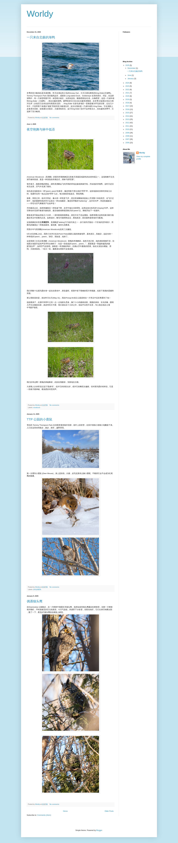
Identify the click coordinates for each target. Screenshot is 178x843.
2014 (127, 116)
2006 (127, 143)
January (130, 79)
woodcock (36, 407)
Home (65, 811)
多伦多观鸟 (37, 589)
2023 (127, 86)
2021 (127, 93)
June (129, 75)
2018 (127, 103)
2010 (127, 129)
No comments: (55, 117)
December (131, 68)
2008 (127, 136)
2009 (127, 133)
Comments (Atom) (44, 815)
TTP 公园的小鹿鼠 (39, 419)
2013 (127, 119)
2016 (127, 109)
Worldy (142, 153)
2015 (127, 113)
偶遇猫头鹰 (34, 601)
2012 (127, 123)
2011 (127, 126)
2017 (127, 106)
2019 (127, 99)
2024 (127, 83)
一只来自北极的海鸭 (41, 37)
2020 (127, 96)
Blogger (99, 830)
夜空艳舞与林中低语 (41, 129)
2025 (127, 65)
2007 (127, 139)
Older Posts (109, 811)
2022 (127, 90)
